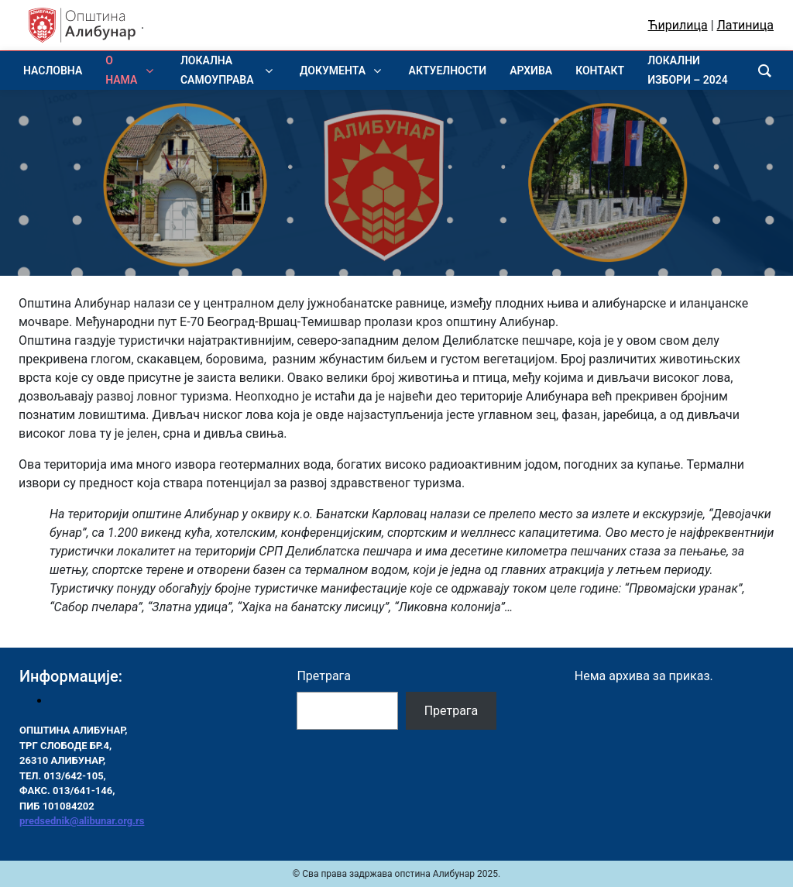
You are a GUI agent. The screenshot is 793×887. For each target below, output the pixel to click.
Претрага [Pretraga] (451, 710)
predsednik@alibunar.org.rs (81, 821)
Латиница (745, 25)
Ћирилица (678, 25)
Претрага (324, 676)
